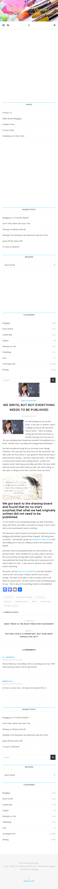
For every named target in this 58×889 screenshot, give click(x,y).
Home (6, 866)
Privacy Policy (8, 130)
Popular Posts (8, 124)
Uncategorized (8, 363)
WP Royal (34, 863)
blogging (6, 323)
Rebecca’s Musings (29, 9)
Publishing (6, 352)
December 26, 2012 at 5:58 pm (12, 684)
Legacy (5, 340)
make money (40, 597)
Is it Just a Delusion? (11, 246)
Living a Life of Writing (24, 597)
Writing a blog (45, 601)
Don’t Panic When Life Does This (16, 223)
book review (7, 328)
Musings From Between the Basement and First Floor (25, 235)
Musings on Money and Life (14, 229)
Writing (5, 369)
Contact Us (7, 112)
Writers (34, 601)
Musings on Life (9, 346)
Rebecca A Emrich (11, 612)
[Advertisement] (29, 68)
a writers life (8, 597)
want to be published (27, 571)
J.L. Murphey (8, 657)
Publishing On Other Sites (13, 136)
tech (4, 358)
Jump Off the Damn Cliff (12, 241)
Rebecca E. (7, 681)
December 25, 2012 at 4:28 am (12, 660)
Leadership (7, 334)
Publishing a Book (21, 601)
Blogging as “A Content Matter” (15, 217)
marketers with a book (41, 539)
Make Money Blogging (11, 118)
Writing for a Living (10, 606)
